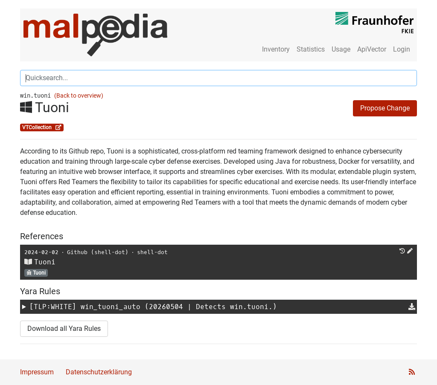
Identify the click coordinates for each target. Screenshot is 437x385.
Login (401, 49)
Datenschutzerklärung (99, 372)
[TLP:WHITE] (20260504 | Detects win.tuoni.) (153, 306)
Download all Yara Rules (64, 328)
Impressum (37, 372)
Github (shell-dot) (97, 252)
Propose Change (385, 108)
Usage (341, 49)
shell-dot (152, 252)
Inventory (276, 49)
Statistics (311, 49)
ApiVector (371, 49)
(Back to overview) (78, 95)
